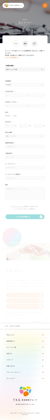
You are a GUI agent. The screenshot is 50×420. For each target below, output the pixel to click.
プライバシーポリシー (25, 372)
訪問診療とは (25, 341)
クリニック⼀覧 (25, 347)
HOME (6, 326)
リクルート (9, 360)
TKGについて (25, 335)
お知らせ (25, 353)
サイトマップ (25, 378)
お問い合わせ (10, 366)
